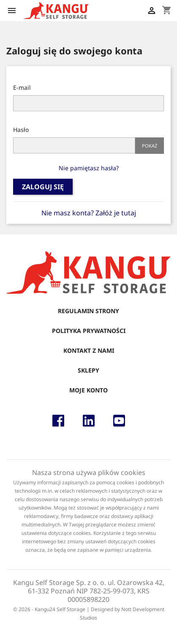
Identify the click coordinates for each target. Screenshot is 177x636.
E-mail (22, 87)
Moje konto (88, 390)
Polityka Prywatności (88, 331)
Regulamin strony (88, 311)
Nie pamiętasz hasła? (89, 168)
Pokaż (149, 145)
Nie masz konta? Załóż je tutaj (88, 212)
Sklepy (88, 370)
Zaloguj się (43, 186)
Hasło (21, 130)
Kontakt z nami (88, 350)
